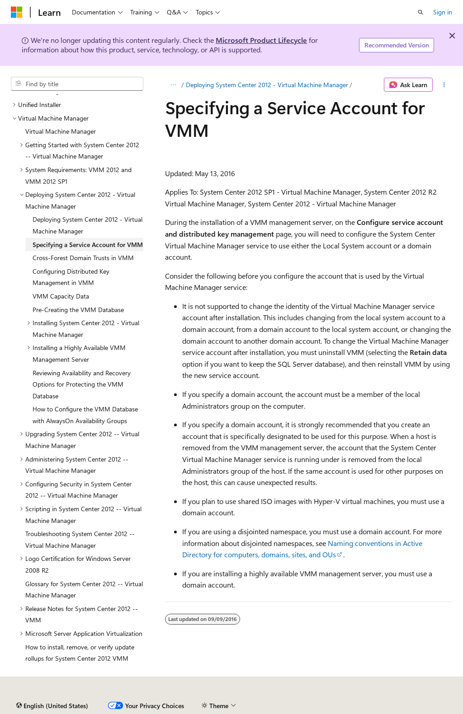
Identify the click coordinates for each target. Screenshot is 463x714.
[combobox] (77, 84)
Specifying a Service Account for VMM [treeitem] (88, 244)
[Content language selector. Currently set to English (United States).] (52, 706)
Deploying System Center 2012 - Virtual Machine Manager (267, 84)
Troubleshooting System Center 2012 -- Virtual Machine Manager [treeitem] (80, 539)
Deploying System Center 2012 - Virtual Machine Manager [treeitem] (87, 225)
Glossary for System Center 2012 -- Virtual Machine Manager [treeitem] (84, 589)
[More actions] (444, 85)
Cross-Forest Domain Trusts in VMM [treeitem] (83, 257)
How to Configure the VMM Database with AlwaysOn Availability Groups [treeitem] (85, 415)
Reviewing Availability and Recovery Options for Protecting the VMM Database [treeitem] (82, 384)
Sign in (442, 12)
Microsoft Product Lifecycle (261, 40)
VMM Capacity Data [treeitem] (61, 296)
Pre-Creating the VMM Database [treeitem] (78, 309)
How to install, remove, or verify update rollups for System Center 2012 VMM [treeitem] (79, 653)
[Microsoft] (17, 12)
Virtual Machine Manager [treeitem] (60, 131)
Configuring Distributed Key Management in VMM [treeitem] (71, 277)
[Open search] (420, 12)
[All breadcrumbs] (173, 85)
